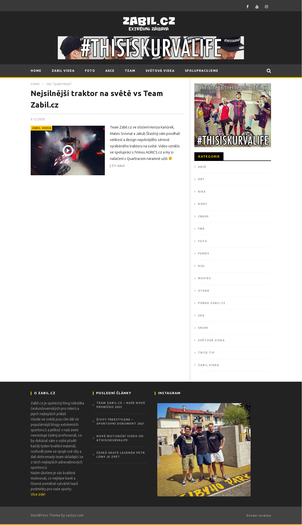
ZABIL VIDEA (63, 70)
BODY (202, 203)
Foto (202, 241)
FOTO (90, 70)
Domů (35, 84)
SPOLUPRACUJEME (201, 70)
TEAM (130, 70)
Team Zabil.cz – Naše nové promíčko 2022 (120, 405)
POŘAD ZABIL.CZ (212, 303)
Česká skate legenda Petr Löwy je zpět (120, 455)
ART (201, 179)
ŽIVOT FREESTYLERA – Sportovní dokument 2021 (120, 421)
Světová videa (211, 340)
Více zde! (38, 494)
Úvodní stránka (258, 515)
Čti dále (118, 166)
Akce (202, 166)
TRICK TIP (206, 352)
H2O (201, 265)
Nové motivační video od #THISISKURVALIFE (119, 438)
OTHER (203, 290)
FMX (201, 228)
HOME (36, 70)
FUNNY (203, 253)
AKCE (110, 70)
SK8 (201, 315)
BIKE (202, 191)
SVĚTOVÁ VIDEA (160, 70)
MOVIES (204, 278)
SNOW (203, 327)
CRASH (203, 216)
